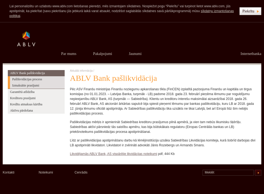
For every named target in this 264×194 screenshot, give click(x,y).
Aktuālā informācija (81, 70)
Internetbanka (251, 54)
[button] (250, 11)
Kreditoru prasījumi (23, 98)
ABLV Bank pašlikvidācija (27, 73)
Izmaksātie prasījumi (25, 85)
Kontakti (8, 172)
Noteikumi (46, 172)
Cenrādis (81, 172)
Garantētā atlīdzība (22, 92)
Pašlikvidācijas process (27, 79)
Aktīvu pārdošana (21, 110)
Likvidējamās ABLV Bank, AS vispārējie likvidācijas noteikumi (113, 154)
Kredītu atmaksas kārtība (26, 104)
